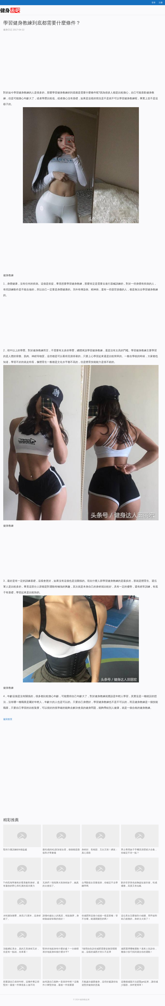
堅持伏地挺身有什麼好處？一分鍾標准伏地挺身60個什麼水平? (61, 943)
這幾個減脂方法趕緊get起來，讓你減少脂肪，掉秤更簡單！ (140, 976)
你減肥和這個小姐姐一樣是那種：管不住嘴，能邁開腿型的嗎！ (100, 905)
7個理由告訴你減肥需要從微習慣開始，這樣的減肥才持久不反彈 (100, 943)
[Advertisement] (81, 64)
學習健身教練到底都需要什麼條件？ (42, 22)
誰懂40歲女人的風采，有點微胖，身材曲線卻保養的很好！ (61, 905)
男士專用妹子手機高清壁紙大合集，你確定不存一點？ (140, 839)
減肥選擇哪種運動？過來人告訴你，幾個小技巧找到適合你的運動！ (140, 943)
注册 (161, 2)
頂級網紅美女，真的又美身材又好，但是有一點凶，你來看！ (22, 938)
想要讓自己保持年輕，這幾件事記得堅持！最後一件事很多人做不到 (22, 976)
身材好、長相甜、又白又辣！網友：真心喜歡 (100, 839)
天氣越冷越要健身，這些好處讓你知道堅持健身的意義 (100, 976)
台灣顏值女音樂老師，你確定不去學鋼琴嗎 (100, 877)
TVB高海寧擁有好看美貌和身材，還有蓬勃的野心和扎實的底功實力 (22, 872)
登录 (153, 2)
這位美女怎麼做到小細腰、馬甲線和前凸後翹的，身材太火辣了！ (140, 905)
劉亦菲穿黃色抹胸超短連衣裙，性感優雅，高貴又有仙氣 (140, 872)
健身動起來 (85, 999)
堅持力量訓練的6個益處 (22, 843)
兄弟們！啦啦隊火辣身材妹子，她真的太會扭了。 (61, 872)
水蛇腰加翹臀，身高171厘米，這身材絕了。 (22, 905)
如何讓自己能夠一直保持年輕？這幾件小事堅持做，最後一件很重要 (61, 976)
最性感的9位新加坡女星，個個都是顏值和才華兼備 (61, 839)
